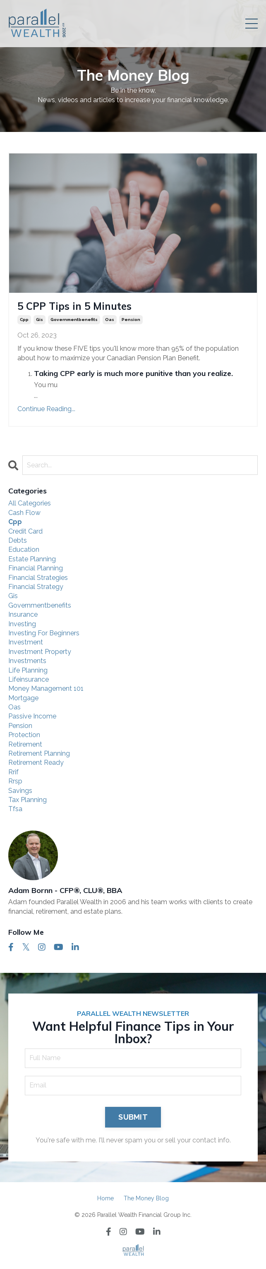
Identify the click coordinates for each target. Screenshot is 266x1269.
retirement (25, 744)
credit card (25, 531)
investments (27, 661)
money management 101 (46, 688)
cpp (24, 319)
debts (17, 540)
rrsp (15, 781)
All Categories (29, 503)
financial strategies (38, 578)
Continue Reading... (46, 409)
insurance (23, 614)
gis (39, 319)
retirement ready (36, 762)
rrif (13, 772)
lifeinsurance (28, 679)
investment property (39, 652)
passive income (32, 716)
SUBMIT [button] (133, 1117)
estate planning (32, 559)
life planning (28, 670)
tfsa (15, 809)
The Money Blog (146, 1198)
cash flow (24, 513)
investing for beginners (43, 633)
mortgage (23, 698)
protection (24, 735)
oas (109, 319)
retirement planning (39, 753)
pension (131, 319)
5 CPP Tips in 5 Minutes (74, 306)
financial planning (35, 568)
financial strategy (35, 587)
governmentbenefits (74, 319)
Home (105, 1198)
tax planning (27, 800)
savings (20, 791)
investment (25, 642)
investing (22, 624)
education (23, 549)
